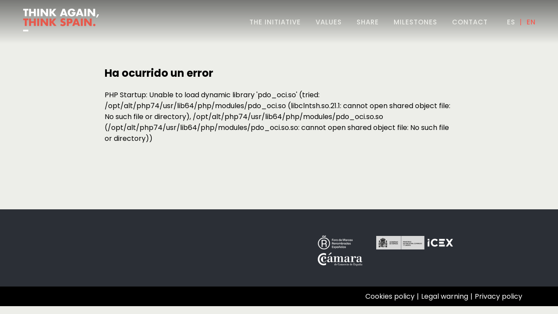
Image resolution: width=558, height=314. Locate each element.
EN (531, 22)
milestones (415, 22)
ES (511, 22)
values (329, 22)
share (368, 22)
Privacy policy (498, 296)
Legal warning (444, 296)
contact (470, 22)
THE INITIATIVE (275, 22)
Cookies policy (390, 296)
